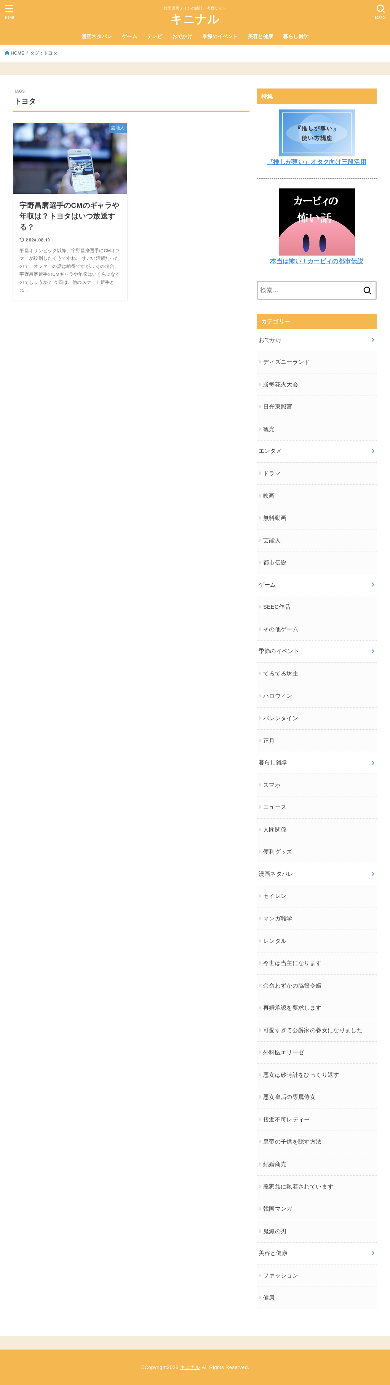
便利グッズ (277, 852)
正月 (269, 741)
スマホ (272, 785)
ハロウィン (277, 696)
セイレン (274, 896)
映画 (269, 496)
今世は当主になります (292, 963)
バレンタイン (280, 718)
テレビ (154, 36)
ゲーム (129, 36)
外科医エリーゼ (283, 1052)
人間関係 (274, 830)
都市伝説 (274, 563)
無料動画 (274, 518)
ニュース (274, 807)
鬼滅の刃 (274, 1231)
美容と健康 (260, 36)
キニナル (194, 19)
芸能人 (272, 540)
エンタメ (270, 451)
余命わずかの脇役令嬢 (292, 986)
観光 (269, 429)
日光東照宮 (277, 407)
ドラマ (272, 473)
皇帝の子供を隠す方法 (292, 1142)
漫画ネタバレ (97, 36)
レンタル (274, 941)
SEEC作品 (277, 607)
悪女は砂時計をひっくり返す (301, 1075)
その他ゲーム (280, 629)
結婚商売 (274, 1164)
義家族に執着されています (298, 1187)
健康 (269, 1298)
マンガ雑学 (277, 918)
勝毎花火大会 (280, 384)
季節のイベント (220, 36)
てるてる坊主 (280, 674)
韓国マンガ (277, 1209)
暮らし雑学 (295, 36)
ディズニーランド (286, 362)
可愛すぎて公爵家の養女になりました (313, 1030)
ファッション (280, 1275)
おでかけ (182, 36)
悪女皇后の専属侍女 (289, 1097)
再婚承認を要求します (292, 1008)
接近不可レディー (286, 1119)
